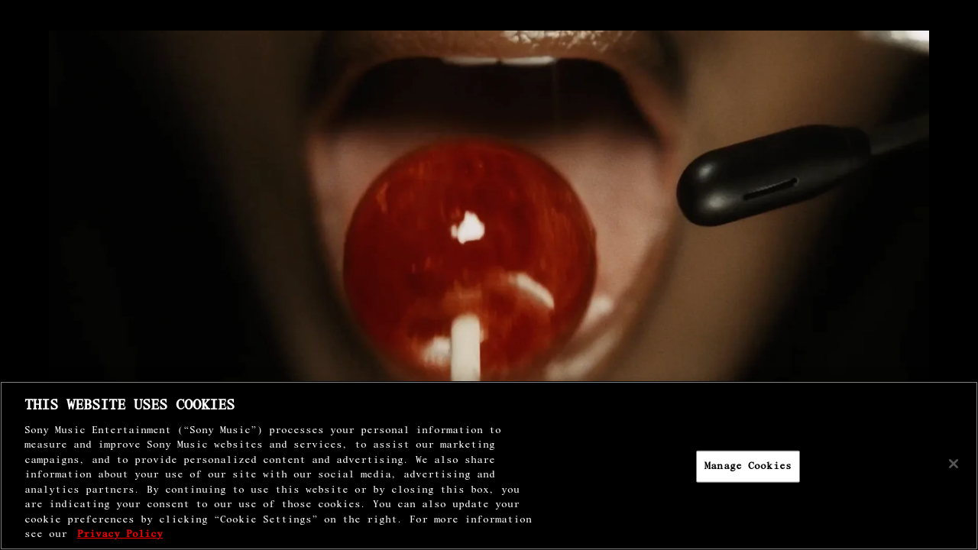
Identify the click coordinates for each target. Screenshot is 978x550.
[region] (489, 465)
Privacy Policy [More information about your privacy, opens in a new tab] (120, 534)
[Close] (953, 463)
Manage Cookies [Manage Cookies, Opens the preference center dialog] (748, 466)
